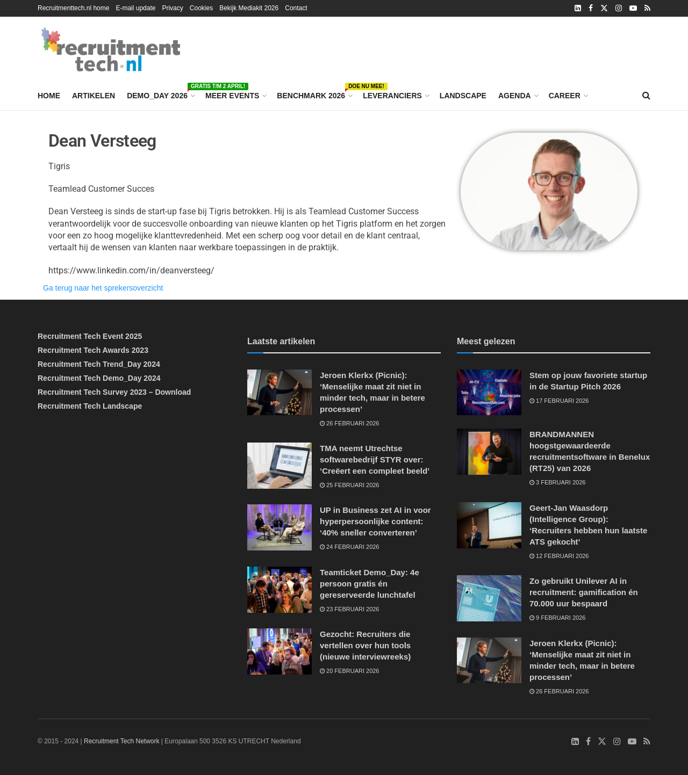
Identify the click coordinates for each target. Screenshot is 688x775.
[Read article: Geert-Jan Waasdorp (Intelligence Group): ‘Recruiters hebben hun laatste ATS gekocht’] (489, 525)
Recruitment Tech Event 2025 (90, 336)
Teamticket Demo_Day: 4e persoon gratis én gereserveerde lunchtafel (369, 583)
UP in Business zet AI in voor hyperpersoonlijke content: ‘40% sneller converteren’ (375, 521)
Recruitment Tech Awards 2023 (93, 350)
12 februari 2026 (559, 556)
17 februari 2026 (559, 400)
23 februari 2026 (349, 609)
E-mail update (135, 8)
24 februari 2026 (349, 547)
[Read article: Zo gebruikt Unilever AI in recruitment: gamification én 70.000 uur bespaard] (489, 598)
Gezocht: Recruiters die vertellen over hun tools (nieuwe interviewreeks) (365, 645)
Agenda (514, 95)
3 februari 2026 (557, 482)
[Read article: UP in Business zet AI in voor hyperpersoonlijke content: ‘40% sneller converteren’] (279, 527)
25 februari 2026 (349, 485)
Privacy (172, 8)
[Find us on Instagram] (617, 741)
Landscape (463, 95)
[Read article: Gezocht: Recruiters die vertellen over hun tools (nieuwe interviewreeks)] (279, 651)
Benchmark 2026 (314, 94)
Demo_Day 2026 (160, 94)
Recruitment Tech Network (122, 741)
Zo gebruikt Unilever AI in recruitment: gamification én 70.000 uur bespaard (583, 592)
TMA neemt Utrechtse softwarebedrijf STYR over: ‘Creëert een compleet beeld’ (374, 459)
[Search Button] (646, 95)
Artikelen (93, 95)
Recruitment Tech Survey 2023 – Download (114, 392)
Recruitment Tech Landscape (90, 406)
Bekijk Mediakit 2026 (248, 8)
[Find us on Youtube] (632, 741)
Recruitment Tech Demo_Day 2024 (99, 378)
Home (49, 95)
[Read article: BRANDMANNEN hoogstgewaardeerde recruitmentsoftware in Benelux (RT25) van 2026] (489, 452)
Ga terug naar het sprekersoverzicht (103, 288)
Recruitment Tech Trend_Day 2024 (99, 364)
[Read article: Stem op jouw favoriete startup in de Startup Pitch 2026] (489, 393)
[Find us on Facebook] (588, 741)
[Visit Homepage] (111, 49)
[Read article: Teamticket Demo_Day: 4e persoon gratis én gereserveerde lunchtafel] (279, 590)
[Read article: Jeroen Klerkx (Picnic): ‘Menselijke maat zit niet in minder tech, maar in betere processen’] (279, 393)
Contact (296, 8)
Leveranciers (392, 95)
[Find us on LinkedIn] (575, 741)
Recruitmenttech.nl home (73, 8)
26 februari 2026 (349, 423)
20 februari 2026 (349, 671)
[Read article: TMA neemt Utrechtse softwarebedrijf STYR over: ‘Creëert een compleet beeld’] (279, 466)
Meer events (232, 95)
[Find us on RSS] (646, 741)
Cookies (201, 8)
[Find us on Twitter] (602, 741)
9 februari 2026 (557, 617)
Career (564, 95)
